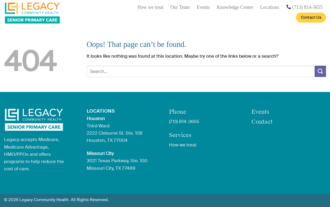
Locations (269, 7)
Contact (262, 121)
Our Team (180, 7)
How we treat (150, 7)
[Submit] (320, 71)
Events (203, 7)
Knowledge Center (235, 7)
